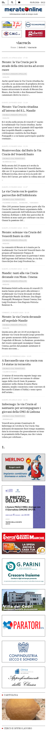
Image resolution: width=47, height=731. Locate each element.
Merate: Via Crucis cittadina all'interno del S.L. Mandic (20, 108)
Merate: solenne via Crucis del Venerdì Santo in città (21, 234)
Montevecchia (9, 162)
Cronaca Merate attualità (15, 74)
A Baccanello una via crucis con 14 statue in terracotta (22, 362)
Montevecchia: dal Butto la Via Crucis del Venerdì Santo (21, 152)
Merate (6, 77)
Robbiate (23, 203)
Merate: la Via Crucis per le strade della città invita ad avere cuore (23, 66)
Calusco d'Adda (10, 372)
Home (13, 47)
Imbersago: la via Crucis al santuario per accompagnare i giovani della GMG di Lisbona (21, 408)
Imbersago (8, 419)
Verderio (34, 203)
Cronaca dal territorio (14, 158)
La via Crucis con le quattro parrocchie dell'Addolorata (19, 193)
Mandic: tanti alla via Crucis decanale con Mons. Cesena (20, 275)
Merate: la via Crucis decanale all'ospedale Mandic (21, 318)
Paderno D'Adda (10, 203)
